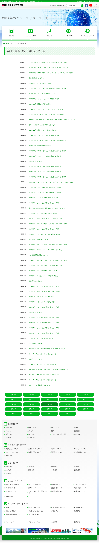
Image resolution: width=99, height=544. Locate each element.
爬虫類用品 (31, 437)
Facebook (86, 5)
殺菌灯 (76, 427)
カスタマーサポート (87, 36)
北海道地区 (9, 467)
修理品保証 (54, 511)
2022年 (85, 395)
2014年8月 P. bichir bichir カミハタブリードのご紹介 (48, 250)
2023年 (67, 395)
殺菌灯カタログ (56, 449)
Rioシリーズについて (34, 484)
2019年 (49, 399)
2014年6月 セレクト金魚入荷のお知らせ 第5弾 (46, 317)
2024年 (49, 395)
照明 (52, 431)
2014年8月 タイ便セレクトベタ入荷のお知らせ (46, 276)
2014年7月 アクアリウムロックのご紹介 (43, 296)
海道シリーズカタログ (35, 449)
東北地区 (31, 467)
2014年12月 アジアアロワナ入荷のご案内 (44, 93)
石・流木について (11, 491)
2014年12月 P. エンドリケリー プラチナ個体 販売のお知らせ (51, 62)
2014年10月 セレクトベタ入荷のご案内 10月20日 (47, 171)
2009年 (49, 409)
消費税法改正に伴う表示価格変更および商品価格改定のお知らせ (51, 349)
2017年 (85, 399)
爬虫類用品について (12, 496)
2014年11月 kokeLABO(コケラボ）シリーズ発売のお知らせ (50, 114)
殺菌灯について (56, 484)
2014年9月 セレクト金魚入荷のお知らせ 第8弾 (46, 229)
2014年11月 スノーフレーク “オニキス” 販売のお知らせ (48, 109)
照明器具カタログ (56, 452)
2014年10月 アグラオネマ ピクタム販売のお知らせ (47, 192)
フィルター (9, 431)
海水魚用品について (57, 491)
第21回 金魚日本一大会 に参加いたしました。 (45, 125)
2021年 (13, 399)
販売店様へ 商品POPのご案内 (40, 239)
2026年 (13, 395)
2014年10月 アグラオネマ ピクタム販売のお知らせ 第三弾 (50, 151)
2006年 (13, 414)
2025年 (31, 395)
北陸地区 (8, 470)
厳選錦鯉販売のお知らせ (37, 78)
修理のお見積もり (11, 511)
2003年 (67, 414)
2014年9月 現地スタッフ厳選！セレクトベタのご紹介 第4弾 (51, 224)
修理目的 (8, 507)
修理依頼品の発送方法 (58, 507)
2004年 (49, 414)
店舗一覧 (49, 36)
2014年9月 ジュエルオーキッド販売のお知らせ (46, 213)
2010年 (31, 409)
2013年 (67, 404)
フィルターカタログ (80, 449)
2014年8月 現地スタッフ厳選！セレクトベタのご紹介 (49, 265)
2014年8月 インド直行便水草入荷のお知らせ (45, 270)
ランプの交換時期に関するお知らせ (41, 385)
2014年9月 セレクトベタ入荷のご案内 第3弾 (45, 198)
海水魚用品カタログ (34, 452)
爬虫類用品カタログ (80, 452)
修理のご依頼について (35, 507)
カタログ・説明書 (30, 36)
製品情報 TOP (13, 424)
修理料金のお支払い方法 (35, 511)
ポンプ (30, 431)
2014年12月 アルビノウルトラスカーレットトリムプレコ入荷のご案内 (54, 73)
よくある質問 (68, 36)
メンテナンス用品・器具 (58, 434)
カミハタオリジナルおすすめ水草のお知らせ (44, 354)
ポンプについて (10, 488)
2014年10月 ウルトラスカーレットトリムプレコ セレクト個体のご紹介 (54, 182)
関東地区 (54, 467)
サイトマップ (10, 522)
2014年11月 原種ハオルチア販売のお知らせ (44, 130)
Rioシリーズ (55, 427)
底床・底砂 (9, 434)
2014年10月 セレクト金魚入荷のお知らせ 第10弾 (47, 187)
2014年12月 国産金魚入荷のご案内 (41, 104)
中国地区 (54, 470)
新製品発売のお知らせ (36, 161)
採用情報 (61, 5)
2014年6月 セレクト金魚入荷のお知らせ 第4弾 (46, 322)
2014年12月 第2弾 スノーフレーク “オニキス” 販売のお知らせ (51, 67)
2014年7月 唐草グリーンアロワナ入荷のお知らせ (46, 291)
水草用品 (8, 437)
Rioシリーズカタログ (12, 452)
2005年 (31, 414)
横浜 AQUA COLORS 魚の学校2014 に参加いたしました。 (50, 208)
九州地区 (8, 473)
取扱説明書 (9, 455)
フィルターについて (80, 484)
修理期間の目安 (79, 507)
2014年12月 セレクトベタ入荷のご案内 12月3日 (46, 99)
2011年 (13, 409)
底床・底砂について (80, 488)
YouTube (90, 5)
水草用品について (79, 491)
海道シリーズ (32, 427)
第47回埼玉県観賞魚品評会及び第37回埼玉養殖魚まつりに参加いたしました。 (56, 119)
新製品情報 (9, 427)
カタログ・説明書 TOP (17, 445)
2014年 (49, 404)
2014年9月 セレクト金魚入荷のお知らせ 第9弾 (46, 203)
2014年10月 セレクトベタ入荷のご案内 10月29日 (47, 156)
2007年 (85, 409)
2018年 (67, 399)
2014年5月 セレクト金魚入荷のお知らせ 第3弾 (46, 328)
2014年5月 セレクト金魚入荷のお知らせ (43, 338)
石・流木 (31, 434)
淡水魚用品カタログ (12, 449)
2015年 (31, 404)
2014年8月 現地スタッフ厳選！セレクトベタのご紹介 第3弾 (51, 244)
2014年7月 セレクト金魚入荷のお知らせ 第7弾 (46, 286)
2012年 (85, 404)
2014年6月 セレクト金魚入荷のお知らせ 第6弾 (46, 307)
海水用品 (77, 434)
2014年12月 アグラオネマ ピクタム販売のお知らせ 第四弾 (50, 88)
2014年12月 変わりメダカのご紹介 (41, 83)
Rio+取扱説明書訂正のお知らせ (40, 255)
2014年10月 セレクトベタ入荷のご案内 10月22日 (47, 166)
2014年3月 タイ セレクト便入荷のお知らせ (45, 364)
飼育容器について (56, 488)
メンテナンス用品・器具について (37, 492)
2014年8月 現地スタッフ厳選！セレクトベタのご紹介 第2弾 (51, 260)
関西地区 (31, 470)
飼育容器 (77, 431)
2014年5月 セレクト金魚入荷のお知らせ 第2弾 (46, 333)
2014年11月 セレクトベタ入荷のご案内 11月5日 (46, 135)
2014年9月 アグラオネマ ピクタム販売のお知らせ (46, 234)
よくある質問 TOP (15, 481)
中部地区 (77, 467)
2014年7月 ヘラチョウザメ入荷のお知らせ (44, 302)
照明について (32, 488)
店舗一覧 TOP (13, 463)
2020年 (31, 399)
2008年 (67, 409)
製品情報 (11, 36)
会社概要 (53, 5)
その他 (30, 496)
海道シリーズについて (12, 484)
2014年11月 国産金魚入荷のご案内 (41, 145)
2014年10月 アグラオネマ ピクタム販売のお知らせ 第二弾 (50, 177)
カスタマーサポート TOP (18, 504)
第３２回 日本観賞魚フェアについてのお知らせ (46, 374)
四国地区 (77, 470)
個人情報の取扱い (33, 514)
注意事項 (77, 511)
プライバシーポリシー (35, 522)
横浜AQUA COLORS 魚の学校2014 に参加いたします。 (49, 218)
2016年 (13, 404)
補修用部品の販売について (14, 514)
